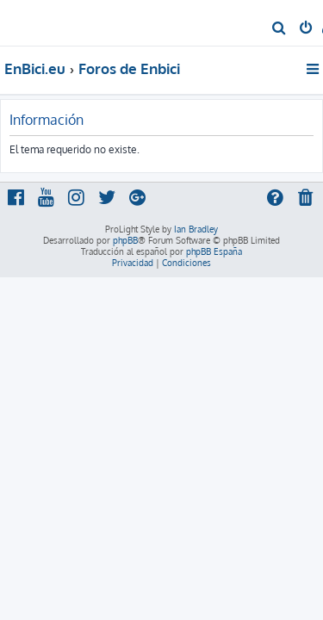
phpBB (125, 240)
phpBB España (214, 251)
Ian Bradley (196, 229)
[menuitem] (279, 29)
